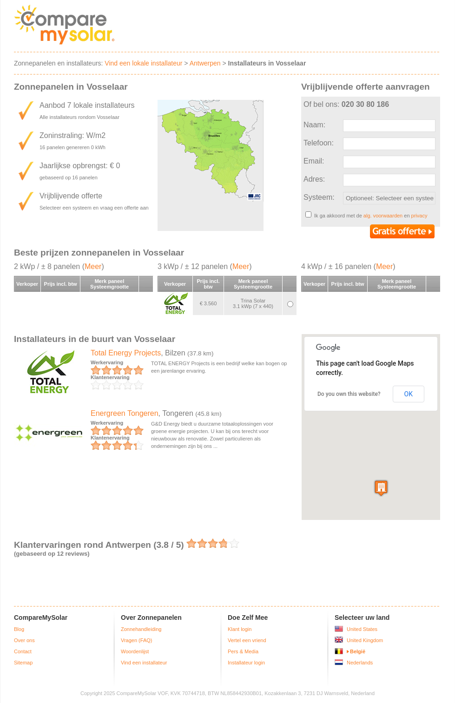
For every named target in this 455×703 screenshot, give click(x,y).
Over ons (24, 640)
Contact (23, 651)
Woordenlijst (135, 651)
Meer (93, 266)
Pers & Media (243, 651)
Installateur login (246, 662)
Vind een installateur (144, 662)
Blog (19, 629)
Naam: (314, 125)
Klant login (239, 629)
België (357, 651)
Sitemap (23, 662)
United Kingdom (365, 640)
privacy (419, 215)
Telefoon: (318, 143)
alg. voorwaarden (382, 215)
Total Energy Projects (126, 353)
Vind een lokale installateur (143, 63)
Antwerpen (205, 63)
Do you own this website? (349, 394)
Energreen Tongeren (124, 413)
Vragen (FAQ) (136, 640)
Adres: (314, 179)
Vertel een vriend (247, 640)
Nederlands (360, 662)
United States (362, 629)
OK (408, 394)
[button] (381, 488)
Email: (313, 161)
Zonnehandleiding (141, 629)
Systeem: (319, 197)
